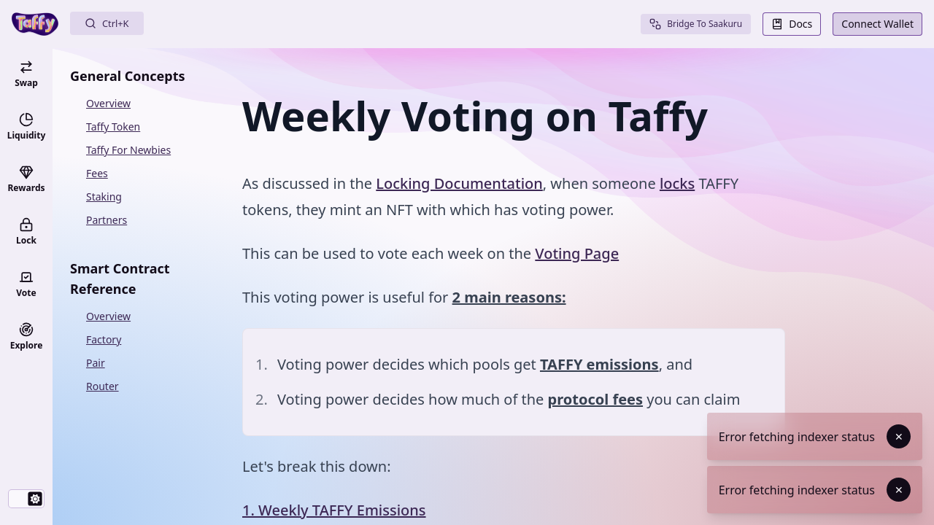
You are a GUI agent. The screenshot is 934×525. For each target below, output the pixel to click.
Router (102, 386)
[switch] (26, 499)
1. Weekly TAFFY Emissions (334, 510)
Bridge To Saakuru (695, 24)
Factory (103, 339)
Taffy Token (113, 126)
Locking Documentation (459, 183)
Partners (106, 220)
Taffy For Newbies (128, 150)
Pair (95, 363)
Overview (108, 103)
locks (677, 183)
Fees (97, 173)
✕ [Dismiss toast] (899, 436)
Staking (104, 196)
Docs (791, 24)
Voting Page (577, 253)
